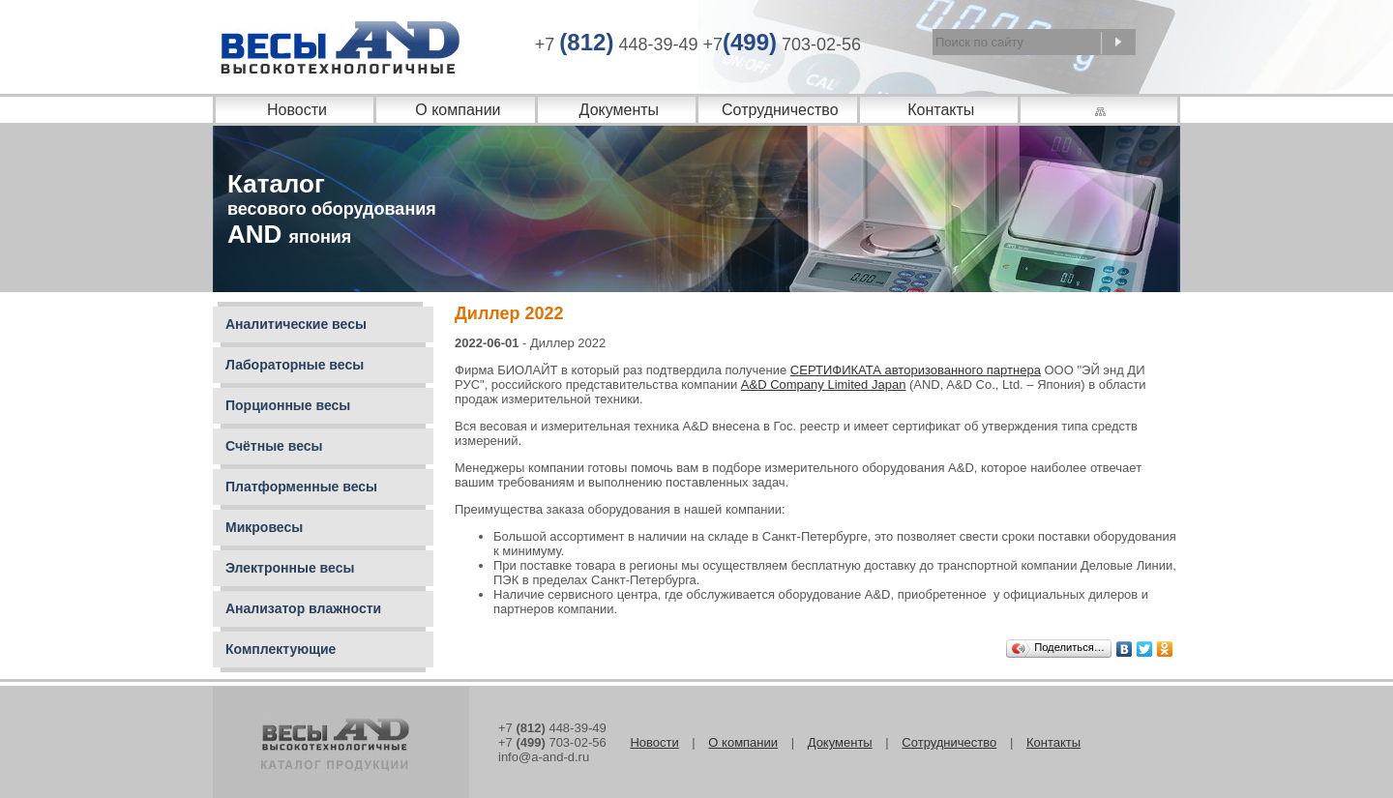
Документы (619, 110)
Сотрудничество (780, 110)
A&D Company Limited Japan (823, 384)
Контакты (940, 110)
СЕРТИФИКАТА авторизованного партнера (915, 370)
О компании (457, 110)
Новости (297, 110)
